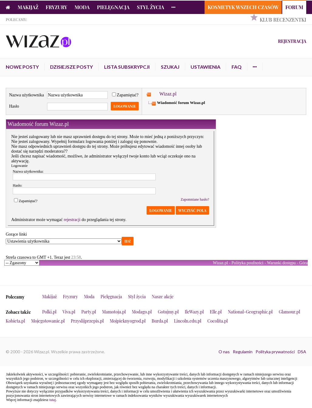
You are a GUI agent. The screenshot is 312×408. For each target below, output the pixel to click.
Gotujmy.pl (168, 312)
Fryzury (56, 7)
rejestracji (72, 219)
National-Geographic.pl (250, 312)
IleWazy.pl (194, 312)
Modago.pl (142, 312)
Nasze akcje (163, 296)
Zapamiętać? (125, 95)
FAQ (237, 67)
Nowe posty (22, 67)
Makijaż (28, 7)
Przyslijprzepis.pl (87, 321)
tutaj (52, 400)
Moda (82, 7)
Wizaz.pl (168, 93)
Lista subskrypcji (127, 67)
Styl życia (150, 7)
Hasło (14, 106)
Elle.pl (216, 312)
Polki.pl (49, 312)
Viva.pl (69, 312)
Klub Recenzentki (283, 19)
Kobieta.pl (15, 321)
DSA (302, 351)
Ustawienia (205, 67)
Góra (303, 263)
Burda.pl (160, 321)
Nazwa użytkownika (26, 95)
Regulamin (243, 351)
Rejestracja (292, 41)
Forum (294, 7)
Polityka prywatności (275, 351)
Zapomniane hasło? (195, 199)
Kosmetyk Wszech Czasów (243, 7)
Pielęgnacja (113, 7)
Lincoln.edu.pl (187, 321)
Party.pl (88, 312)
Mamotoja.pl (114, 312)
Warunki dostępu (281, 263)
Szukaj (170, 67)
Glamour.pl (289, 312)
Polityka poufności (247, 263)
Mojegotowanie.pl (48, 321)
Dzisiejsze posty (71, 67)
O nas (224, 351)
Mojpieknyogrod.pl (128, 321)
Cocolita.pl (217, 321)
